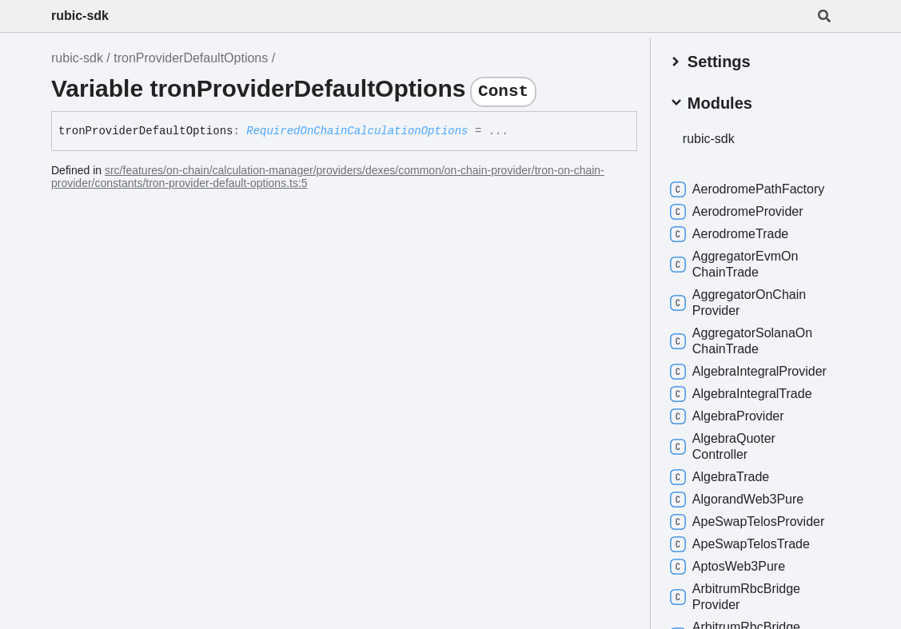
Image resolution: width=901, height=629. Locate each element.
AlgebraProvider (729, 416)
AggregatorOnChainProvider (739, 301)
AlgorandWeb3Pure (738, 499)
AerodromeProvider (738, 211)
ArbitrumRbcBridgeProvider (737, 596)
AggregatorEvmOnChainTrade (736, 263)
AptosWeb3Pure (729, 566)
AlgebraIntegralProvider (750, 371)
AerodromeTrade (731, 233)
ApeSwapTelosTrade (741, 543)
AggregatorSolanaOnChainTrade (743, 340)
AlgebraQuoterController (724, 445)
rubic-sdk (80, 15)
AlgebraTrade (721, 476)
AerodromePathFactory (749, 189)
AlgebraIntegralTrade (743, 393)
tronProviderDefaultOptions (191, 58)
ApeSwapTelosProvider (749, 521)
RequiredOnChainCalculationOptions (357, 131)
